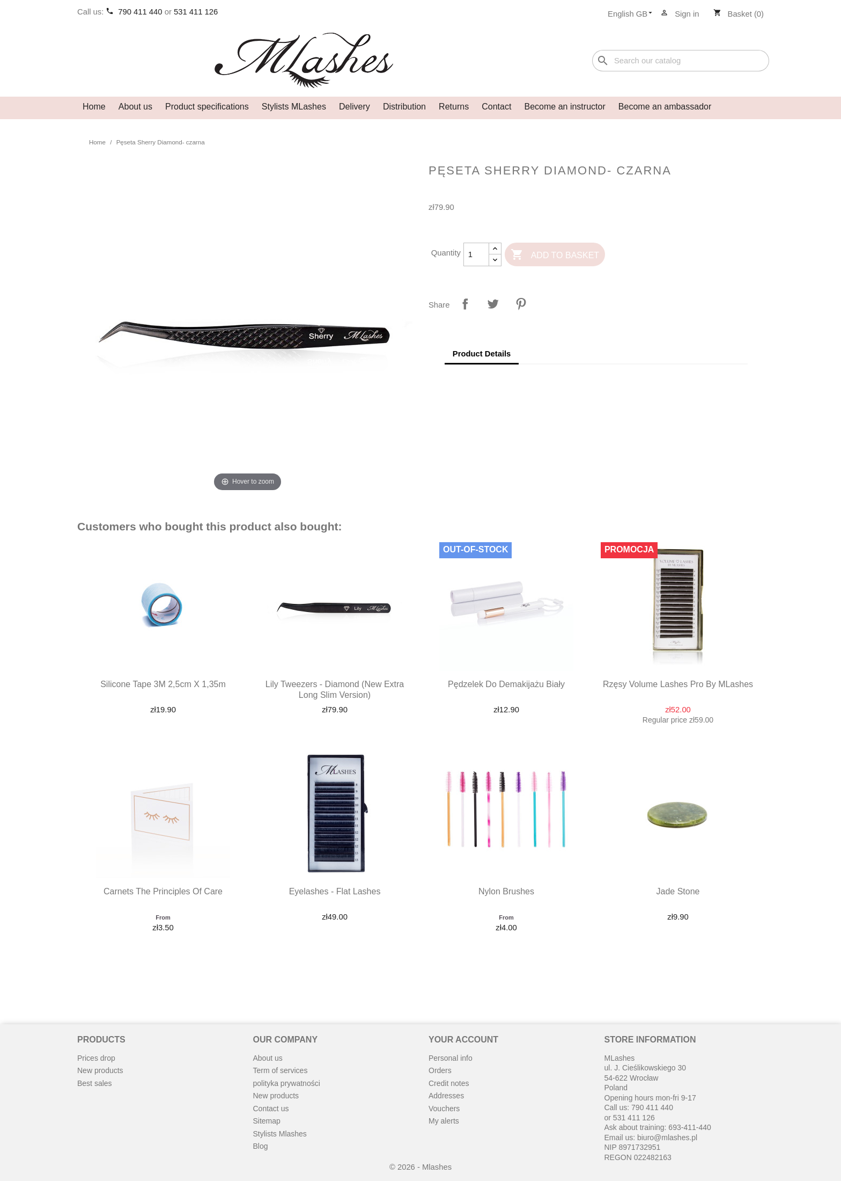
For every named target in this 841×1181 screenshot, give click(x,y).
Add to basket (555, 255)
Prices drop (96, 1058)
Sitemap (267, 1121)
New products (100, 1070)
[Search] (680, 61)
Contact (496, 106)
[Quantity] (476, 254)
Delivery (354, 106)
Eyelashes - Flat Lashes (335, 891)
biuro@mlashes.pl (667, 1137)
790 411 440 (141, 12)
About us (135, 106)
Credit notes (449, 1083)
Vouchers (444, 1108)
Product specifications (207, 106)
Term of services (280, 1070)
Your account (463, 1039)
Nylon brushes (506, 891)
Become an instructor (565, 106)
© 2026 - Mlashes (420, 1167)
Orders (440, 1070)
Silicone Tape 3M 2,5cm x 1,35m (163, 684)
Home (94, 106)
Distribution (404, 106)
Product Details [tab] (482, 353)
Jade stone (678, 891)
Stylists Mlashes (280, 1133)
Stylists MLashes (294, 106)
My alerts (444, 1121)
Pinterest (521, 304)
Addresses (446, 1095)
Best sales (94, 1083)
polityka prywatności (286, 1083)
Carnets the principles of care (163, 891)
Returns (454, 106)
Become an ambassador (664, 106)
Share (465, 304)
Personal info (451, 1058)
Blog (260, 1146)
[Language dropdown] (633, 14)
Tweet (493, 304)
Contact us (271, 1108)
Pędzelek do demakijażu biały (506, 684)
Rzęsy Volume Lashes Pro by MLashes (678, 684)
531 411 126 (196, 12)
